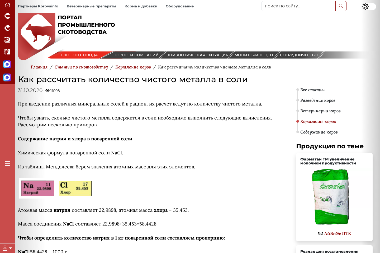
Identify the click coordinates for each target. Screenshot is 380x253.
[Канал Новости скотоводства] (7, 64)
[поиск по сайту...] (299, 6)
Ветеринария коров (320, 110)
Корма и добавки (141, 6)
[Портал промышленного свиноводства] (7, 16)
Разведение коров (317, 100)
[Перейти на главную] (7, 5)
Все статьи (312, 89)
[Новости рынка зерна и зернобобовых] (7, 52)
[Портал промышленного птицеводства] (7, 28)
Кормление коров (318, 121)
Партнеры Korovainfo (38, 6)
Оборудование (180, 6)
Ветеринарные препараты (91, 6)
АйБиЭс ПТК (337, 233)
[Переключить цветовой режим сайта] (369, 6)
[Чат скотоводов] (7, 77)
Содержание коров (319, 132)
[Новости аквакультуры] (7, 40)
